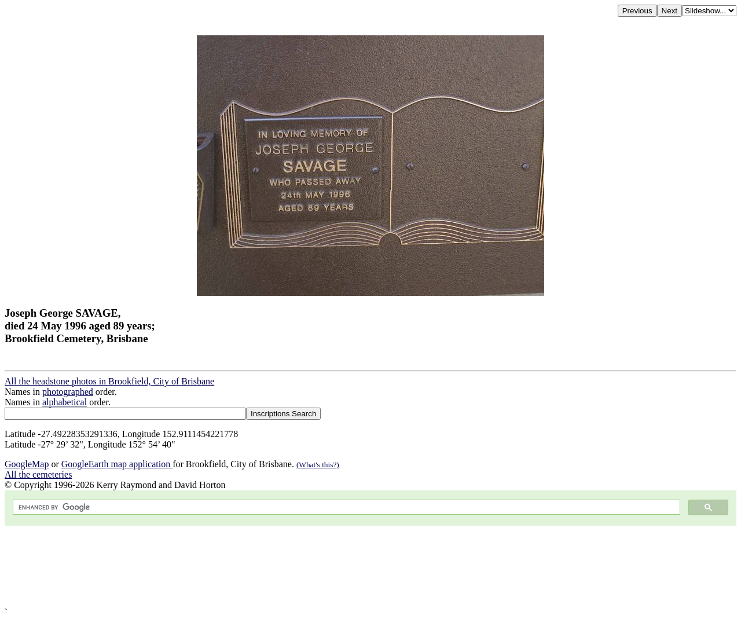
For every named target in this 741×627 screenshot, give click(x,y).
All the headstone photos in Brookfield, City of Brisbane (109, 381)
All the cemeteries (38, 474)
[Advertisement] (352, 566)
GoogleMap (27, 464)
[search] (345, 507)
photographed (67, 392)
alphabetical (64, 402)
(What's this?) (317, 464)
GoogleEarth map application (117, 464)
